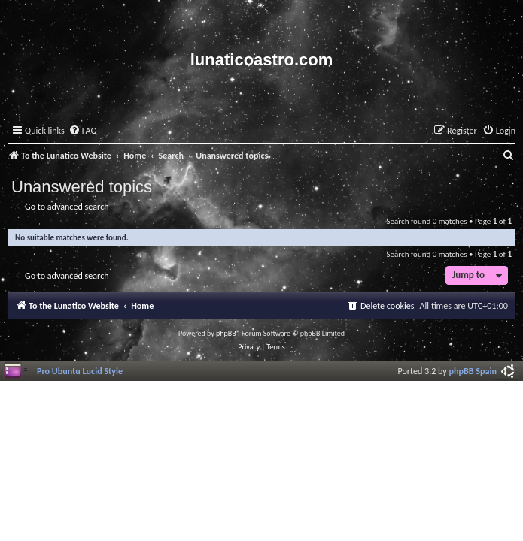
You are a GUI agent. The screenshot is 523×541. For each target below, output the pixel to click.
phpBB (226, 333)
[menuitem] (82, 131)
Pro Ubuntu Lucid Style (80, 370)
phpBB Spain (473, 370)
